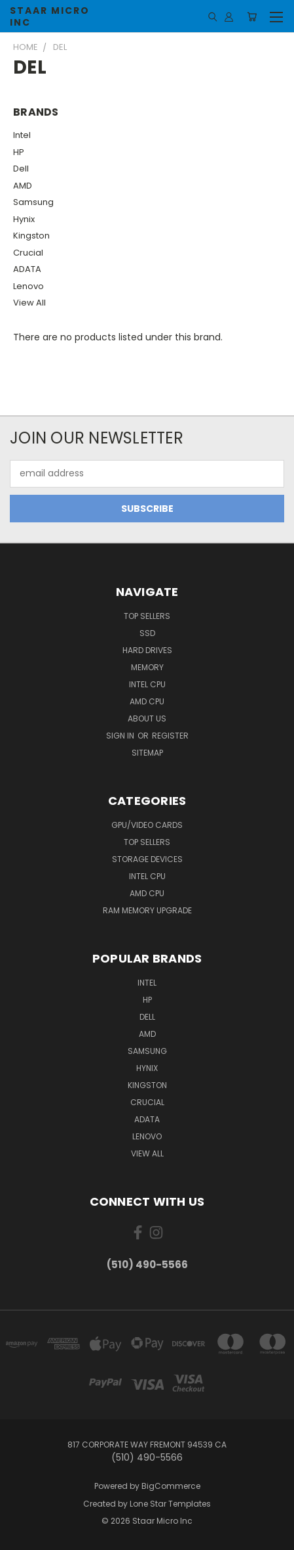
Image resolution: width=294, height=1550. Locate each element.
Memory (147, 667)
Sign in (121, 735)
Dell (21, 168)
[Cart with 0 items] (252, 16)
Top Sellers (147, 616)
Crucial (28, 252)
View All (29, 302)
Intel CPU (147, 684)
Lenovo (28, 286)
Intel (22, 135)
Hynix (24, 219)
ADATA (27, 269)
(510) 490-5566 (147, 1264)
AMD (22, 185)
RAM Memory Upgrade (147, 910)
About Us (147, 718)
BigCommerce (170, 1486)
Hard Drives (147, 650)
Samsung (33, 202)
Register (170, 735)
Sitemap (147, 752)
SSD (147, 633)
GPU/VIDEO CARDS (147, 825)
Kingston (31, 235)
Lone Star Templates (170, 1503)
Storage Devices (147, 859)
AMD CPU (147, 701)
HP (18, 152)
